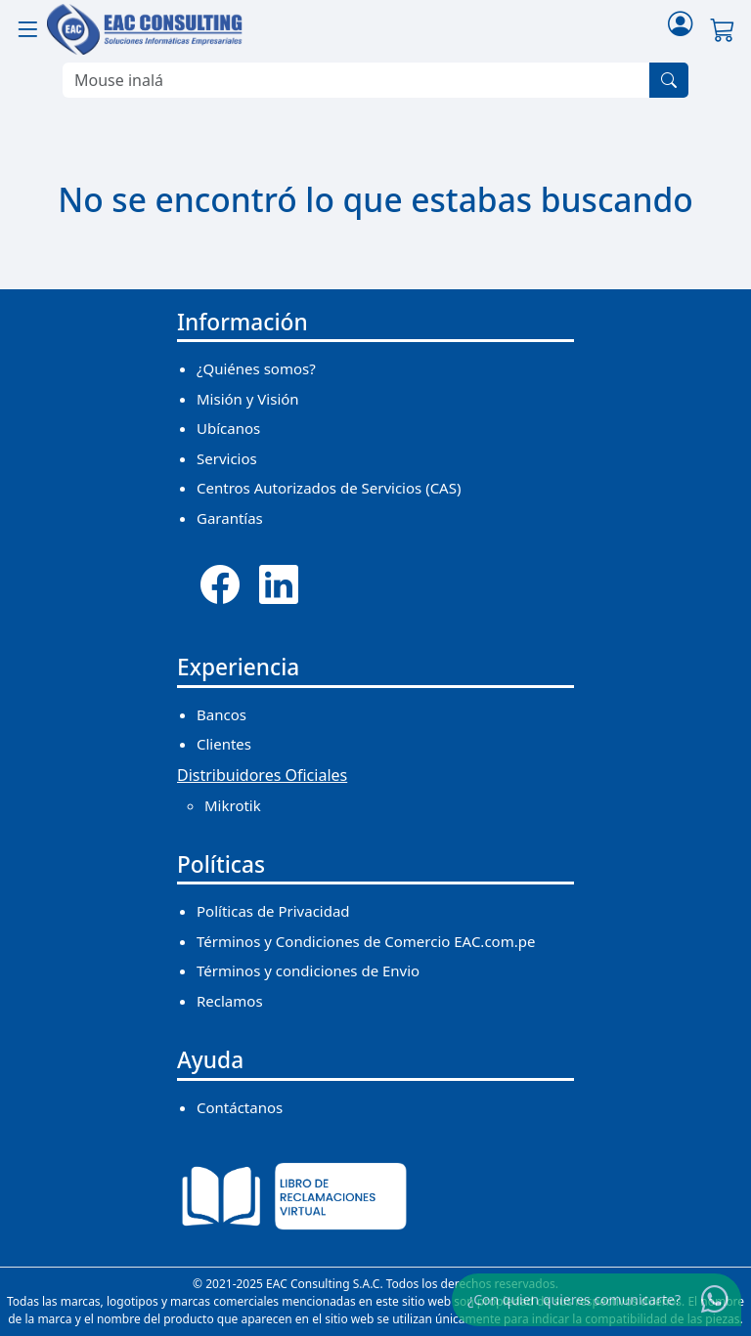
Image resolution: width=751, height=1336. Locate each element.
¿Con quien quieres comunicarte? (574, 1299)
